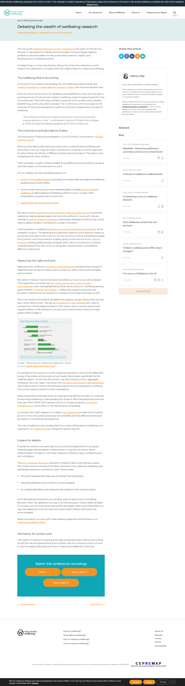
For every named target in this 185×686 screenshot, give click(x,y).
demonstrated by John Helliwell (69, 310)
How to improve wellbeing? (76, 650)
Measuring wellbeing (27, 36)
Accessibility (160, 653)
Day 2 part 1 (79, 579)
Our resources (94, 12)
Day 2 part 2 (61, 590)
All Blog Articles (143, 295)
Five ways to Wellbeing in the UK (140, 277)
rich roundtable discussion (36, 470)
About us (134, 12)
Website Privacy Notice (159, 645)
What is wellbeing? (72, 638)
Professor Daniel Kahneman (61, 274)
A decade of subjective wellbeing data (143, 178)
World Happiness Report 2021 (41, 373)
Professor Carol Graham (55, 297)
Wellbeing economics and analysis (55, 36)
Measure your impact (156, 12)
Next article (98, 611)
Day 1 (42, 579)
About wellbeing (115, 12)
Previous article (26, 611)
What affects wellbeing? (74, 642)
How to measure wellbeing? (76, 646)
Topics (77, 12)
